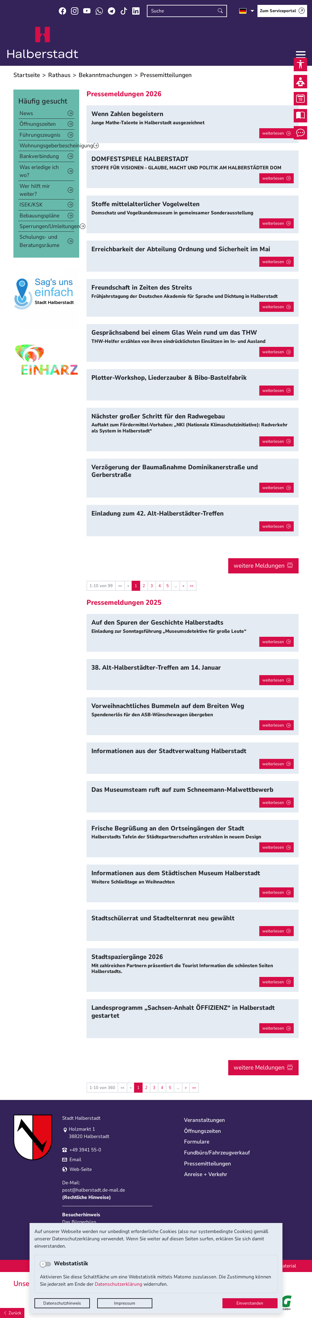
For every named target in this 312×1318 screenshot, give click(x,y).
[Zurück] (12, 1313)
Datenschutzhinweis (62, 1303)
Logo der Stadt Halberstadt (42, 42)
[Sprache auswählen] (247, 11)
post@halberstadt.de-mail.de (93, 1190)
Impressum (124, 1303)
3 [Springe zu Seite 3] (152, 586)
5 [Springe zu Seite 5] (167, 586)
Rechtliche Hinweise (86, 1197)
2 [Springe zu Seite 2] (144, 586)
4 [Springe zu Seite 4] (159, 586)
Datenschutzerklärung (118, 1284)
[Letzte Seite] (192, 586)
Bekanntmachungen (105, 75)
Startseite (26, 75)
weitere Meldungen (259, 566)
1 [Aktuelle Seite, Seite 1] (136, 586)
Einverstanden (249, 1303)
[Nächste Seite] (183, 586)
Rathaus (59, 75)
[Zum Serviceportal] (282, 11)
